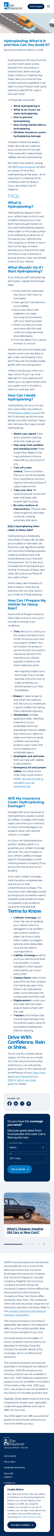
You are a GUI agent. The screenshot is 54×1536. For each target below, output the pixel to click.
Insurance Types (15, 1143)
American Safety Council (26, 413)
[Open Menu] (48, 6)
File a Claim (9, 1461)
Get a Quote (10, 1456)
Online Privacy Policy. (31, 1517)
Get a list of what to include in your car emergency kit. (28, 783)
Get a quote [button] (18, 1169)
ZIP (10, 1154)
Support (8, 1477)
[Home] (14, 6)
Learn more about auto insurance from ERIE (27, 1076)
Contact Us (9, 1483)
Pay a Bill (8, 1473)
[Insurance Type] (27, 1147)
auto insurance (26, 166)
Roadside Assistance (14, 1467)
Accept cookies (20, 1525)
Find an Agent (36, 6)
